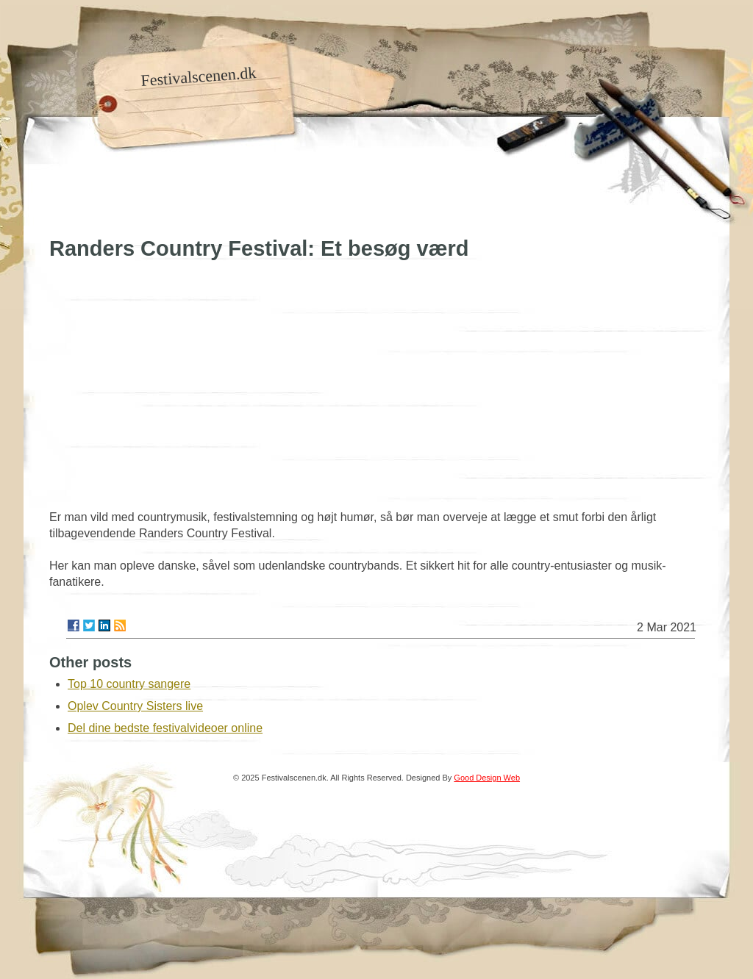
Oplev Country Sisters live (135, 706)
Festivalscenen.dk (198, 76)
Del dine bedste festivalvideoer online (165, 728)
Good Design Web (487, 777)
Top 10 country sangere (129, 684)
